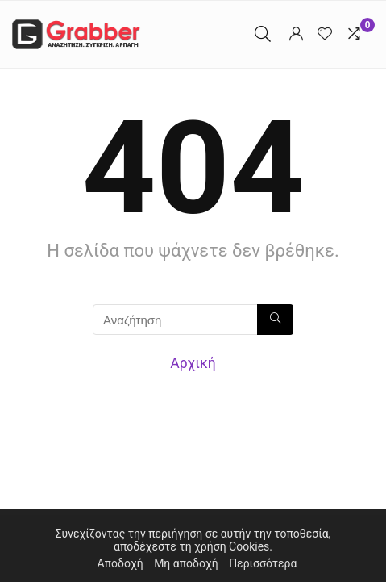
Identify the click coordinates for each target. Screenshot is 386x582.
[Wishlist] (325, 34)
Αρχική (193, 363)
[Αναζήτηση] (275, 319)
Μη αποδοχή (186, 563)
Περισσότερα (263, 563)
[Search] (262, 34)
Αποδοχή (120, 563)
